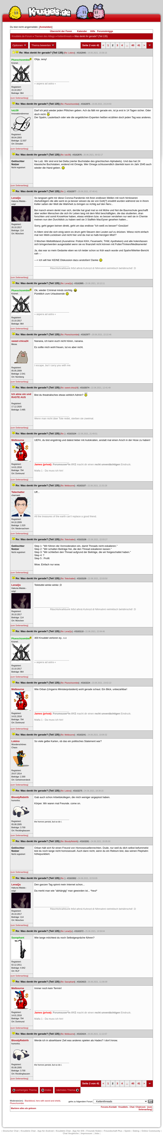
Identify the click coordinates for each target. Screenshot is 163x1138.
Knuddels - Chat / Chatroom (132, 1107)
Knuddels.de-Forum (22, 36)
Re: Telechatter (68, 539)
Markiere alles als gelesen (23, 1108)
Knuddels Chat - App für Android (37, 1131)
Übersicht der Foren (61, 31)
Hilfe (92, 31)
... (127, 45)
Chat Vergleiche (71, 1133)
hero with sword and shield (48, 1101)
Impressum (86, 1133)
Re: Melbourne (67, 485)
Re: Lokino (69, 53)
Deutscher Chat (10, 1131)
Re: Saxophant (68, 982)
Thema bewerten (43, 45)
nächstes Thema (67, 1090)
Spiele (127, 1131)
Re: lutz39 (65, 155)
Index (46, 1090)
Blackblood (30, 1101)
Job (96, 1133)
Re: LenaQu (66, 283)
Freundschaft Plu (113, 1131)
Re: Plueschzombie (70, 104)
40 (132, 45)
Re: (63, 191)
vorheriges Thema (25, 1090)
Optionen (20, 45)
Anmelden (45, 26)
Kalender (82, 31)
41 (138, 45)
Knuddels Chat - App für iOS (70, 1131)
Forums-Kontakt (109, 1107)
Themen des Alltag (44, 36)
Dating (136, 1131)
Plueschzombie (17, 1103)
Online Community (150, 1131)
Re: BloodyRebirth (69, 841)
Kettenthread (64, 36)
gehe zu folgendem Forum (80, 1101)
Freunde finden (94, 1131)
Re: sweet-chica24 (69, 387)
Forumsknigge (105, 31)
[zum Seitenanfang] (19, 98)
